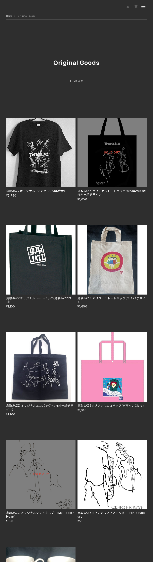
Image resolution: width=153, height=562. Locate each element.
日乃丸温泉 (76, 80)
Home (9, 16)
